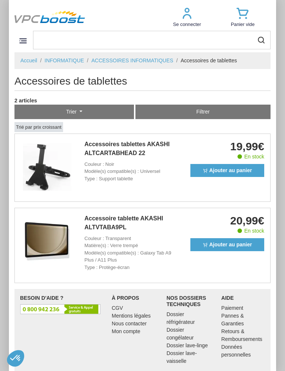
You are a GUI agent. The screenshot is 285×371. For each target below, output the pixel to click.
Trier (72, 112)
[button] (187, 17)
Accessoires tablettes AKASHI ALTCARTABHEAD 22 (127, 148)
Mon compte (126, 331)
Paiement (232, 308)
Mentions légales (131, 316)
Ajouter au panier (227, 170)
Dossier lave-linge (187, 345)
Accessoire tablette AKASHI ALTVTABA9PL (124, 222)
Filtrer (203, 112)
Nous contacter (129, 323)
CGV (117, 308)
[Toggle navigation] (22, 40)
